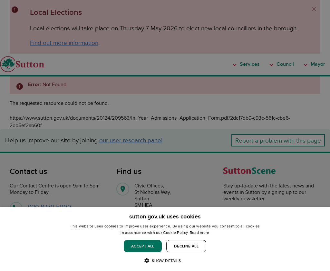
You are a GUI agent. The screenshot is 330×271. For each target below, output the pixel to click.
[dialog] (165, 239)
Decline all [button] (186, 246)
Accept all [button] (142, 246)
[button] (165, 260)
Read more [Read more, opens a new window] (199, 232)
